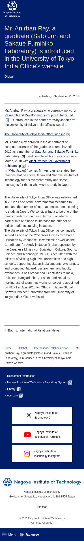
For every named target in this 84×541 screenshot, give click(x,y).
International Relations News (51, 348)
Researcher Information (21, 376)
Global (23, 348)
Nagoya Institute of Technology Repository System (39, 382)
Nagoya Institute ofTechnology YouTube (42, 434)
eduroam (15, 396)
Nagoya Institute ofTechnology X (42, 415)
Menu (9, 534)
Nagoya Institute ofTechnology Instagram (42, 454)
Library (14, 389)
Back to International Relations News (33, 330)
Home (8, 348)
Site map (42, 507)
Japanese (29, 534)
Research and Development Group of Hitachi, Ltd (38, 115)
